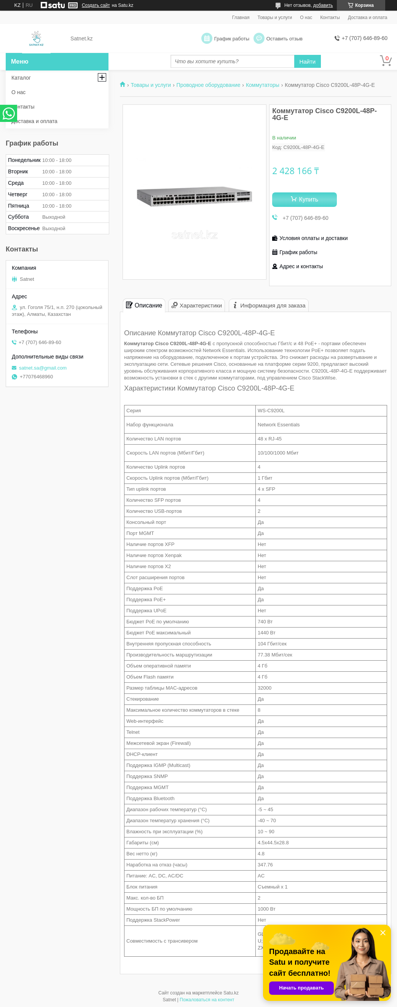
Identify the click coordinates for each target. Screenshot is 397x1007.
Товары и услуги (275, 17)
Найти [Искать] (307, 61)
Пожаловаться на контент (207, 999)
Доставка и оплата (367, 17)
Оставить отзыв (284, 39)
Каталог (21, 78)
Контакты (330, 17)
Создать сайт (96, 5)
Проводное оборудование (209, 85)
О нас (306, 17)
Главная (241, 17)
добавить (323, 5)
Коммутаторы (262, 85)
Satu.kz (231, 993)
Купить (308, 199)
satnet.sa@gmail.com (43, 368)
